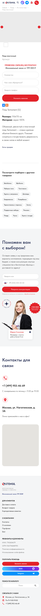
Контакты (5, 522)
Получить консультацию (20, 289)
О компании (6, 525)
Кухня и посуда (27, 215)
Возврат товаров (8, 508)
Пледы (12, 7)
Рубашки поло (9, 188)
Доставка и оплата (9, 505)
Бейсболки (7, 183)
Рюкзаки (26, 210)
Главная (4, 7)
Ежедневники (8, 199)
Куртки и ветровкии (11, 194)
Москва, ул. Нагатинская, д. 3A (17, 597)
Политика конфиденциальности (13, 549)
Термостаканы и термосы (13, 205)
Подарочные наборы (11, 210)
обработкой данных (29, 294)
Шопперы (26, 194)
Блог (3, 532)
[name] (20, 276)
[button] (31, 2)
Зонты (28, 205)
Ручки (15, 215)
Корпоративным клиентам (11, 511)
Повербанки (22, 199)
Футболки (19, 183)
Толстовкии (22, 188)
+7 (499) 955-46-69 (13, 385)
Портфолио (6, 528)
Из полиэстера (22, 7)
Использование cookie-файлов (13, 552)
